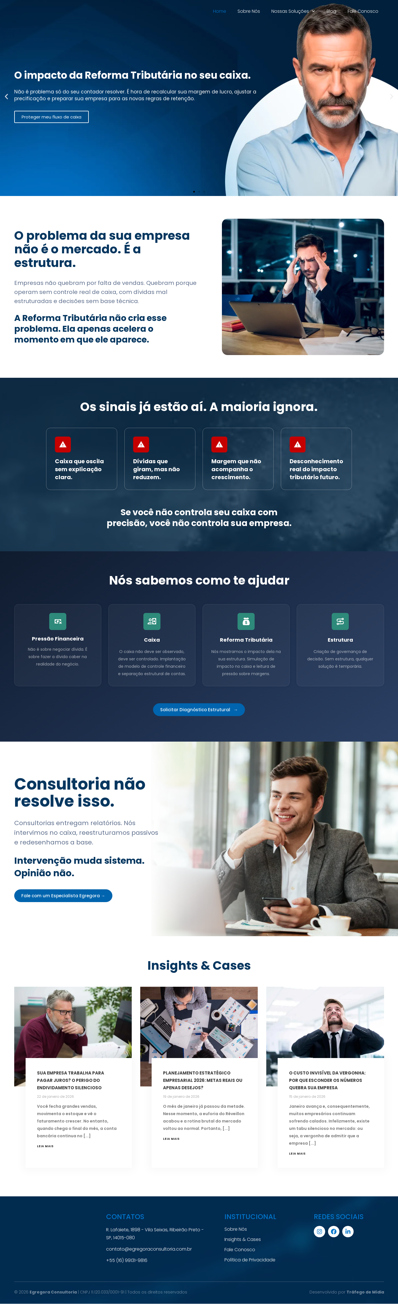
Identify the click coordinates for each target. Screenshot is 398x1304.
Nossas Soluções (293, 11)
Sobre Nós (249, 11)
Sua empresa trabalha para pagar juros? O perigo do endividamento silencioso (70, 1080)
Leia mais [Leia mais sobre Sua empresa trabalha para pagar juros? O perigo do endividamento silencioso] (45, 1146)
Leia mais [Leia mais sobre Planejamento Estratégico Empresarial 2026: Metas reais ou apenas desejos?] (171, 1139)
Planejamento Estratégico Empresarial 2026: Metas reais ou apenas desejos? (202, 1080)
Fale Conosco (363, 11)
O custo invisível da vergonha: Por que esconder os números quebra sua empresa (327, 1080)
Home (219, 11)
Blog (331, 11)
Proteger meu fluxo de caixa (51, 117)
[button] (6, 96)
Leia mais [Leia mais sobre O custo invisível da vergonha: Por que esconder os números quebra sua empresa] (297, 1153)
